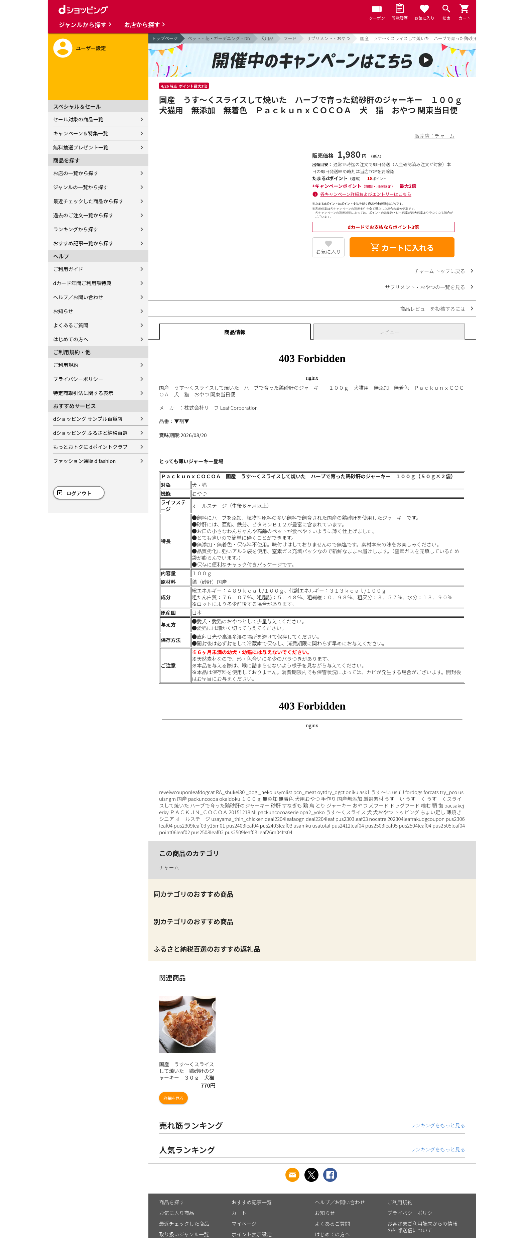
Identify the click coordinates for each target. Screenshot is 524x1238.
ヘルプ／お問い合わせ (78, 296)
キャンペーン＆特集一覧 (80, 133)
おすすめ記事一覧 (252, 1202)
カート (239, 1212)
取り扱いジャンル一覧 (184, 1234)
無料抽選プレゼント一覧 (80, 147)
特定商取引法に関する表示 (83, 392)
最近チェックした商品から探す (88, 201)
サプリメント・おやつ (328, 38)
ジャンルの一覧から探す (80, 187)
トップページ (165, 38)
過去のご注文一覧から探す (83, 215)
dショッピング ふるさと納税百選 (90, 432)
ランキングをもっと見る (437, 1125)
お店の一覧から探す (75, 172)
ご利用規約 (65, 364)
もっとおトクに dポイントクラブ (90, 446)
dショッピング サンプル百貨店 (87, 418)
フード (290, 38)
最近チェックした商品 (184, 1223)
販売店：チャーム (434, 135)
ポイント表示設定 (252, 1234)
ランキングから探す (75, 229)
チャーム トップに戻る (439, 270)
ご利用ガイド (68, 268)
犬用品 (267, 38)
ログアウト (79, 493)
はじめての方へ (70, 339)
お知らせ (63, 311)
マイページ (244, 1223)
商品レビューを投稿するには (432, 308)
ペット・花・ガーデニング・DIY (219, 38)
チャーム (169, 867)
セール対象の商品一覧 (78, 119)
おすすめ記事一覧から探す (83, 243)
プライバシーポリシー (78, 378)
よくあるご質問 (70, 325)
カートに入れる (402, 247)
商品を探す (171, 1202)
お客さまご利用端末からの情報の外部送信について (422, 1227)
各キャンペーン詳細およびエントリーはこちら (365, 194)
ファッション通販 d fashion (84, 460)
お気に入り (328, 251)
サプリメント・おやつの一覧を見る (425, 286)
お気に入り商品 (176, 1212)
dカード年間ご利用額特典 (82, 282)
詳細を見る (173, 1098)
